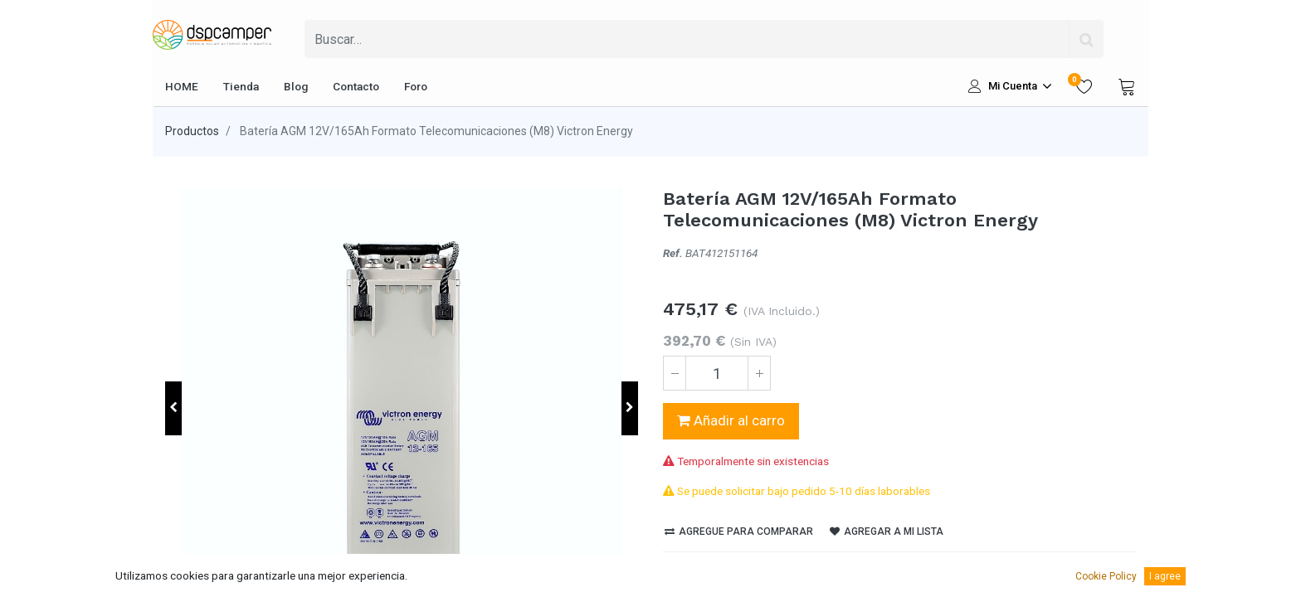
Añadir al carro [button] (731, 420)
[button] (173, 408)
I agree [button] (1165, 576)
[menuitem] (182, 86)
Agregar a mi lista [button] (886, 531)
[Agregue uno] (759, 373)
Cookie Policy (1106, 576)
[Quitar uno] (674, 373)
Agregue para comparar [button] (739, 531)
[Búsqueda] (1086, 39)
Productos (192, 131)
